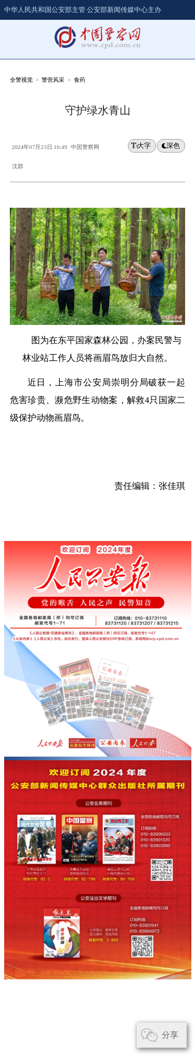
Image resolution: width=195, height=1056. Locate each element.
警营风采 (53, 80)
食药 (79, 80)
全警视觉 (21, 80)
